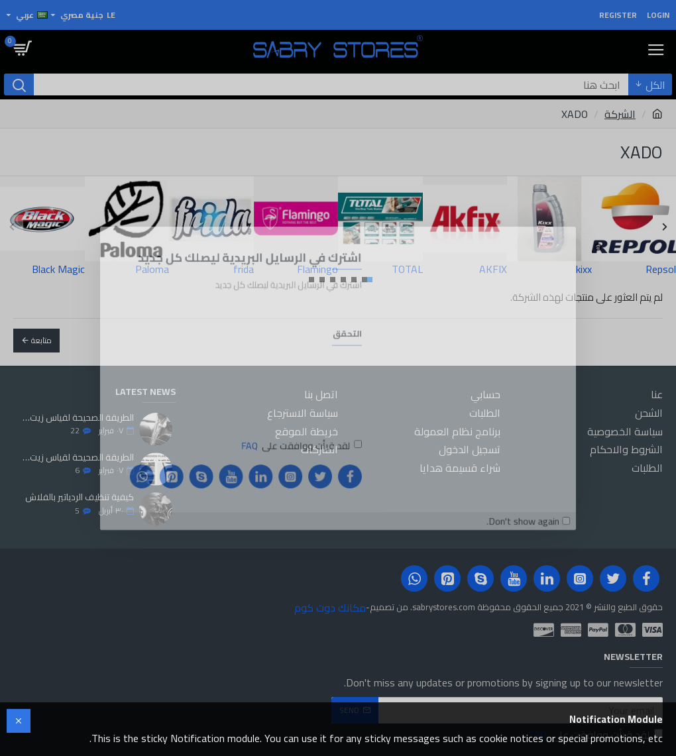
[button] (11, 226)
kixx (584, 269)
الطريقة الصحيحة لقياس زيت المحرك (78, 418)
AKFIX (493, 269)
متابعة (41, 340)
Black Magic (58, 269)
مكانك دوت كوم (330, 608)
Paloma (152, 269)
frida (243, 269)
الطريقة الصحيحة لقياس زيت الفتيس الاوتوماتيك (78, 457)
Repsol (661, 269)
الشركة (620, 114)
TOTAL (407, 269)
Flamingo (317, 269)
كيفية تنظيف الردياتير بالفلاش (79, 497)
